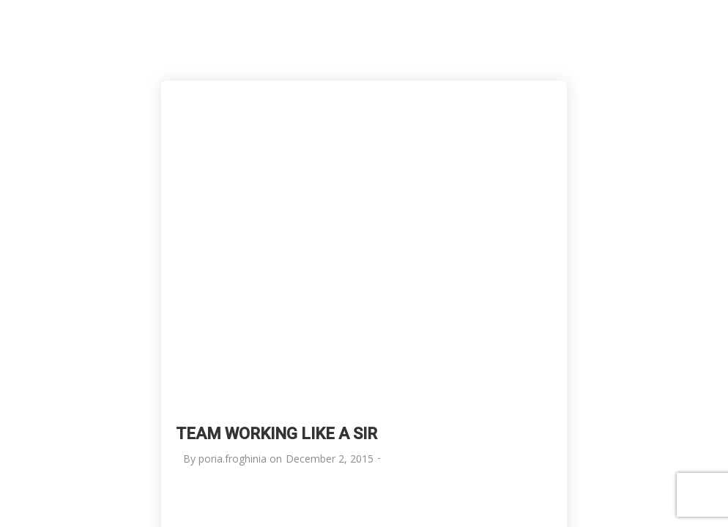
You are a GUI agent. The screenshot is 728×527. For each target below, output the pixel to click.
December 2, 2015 (330, 459)
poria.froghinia (232, 459)
